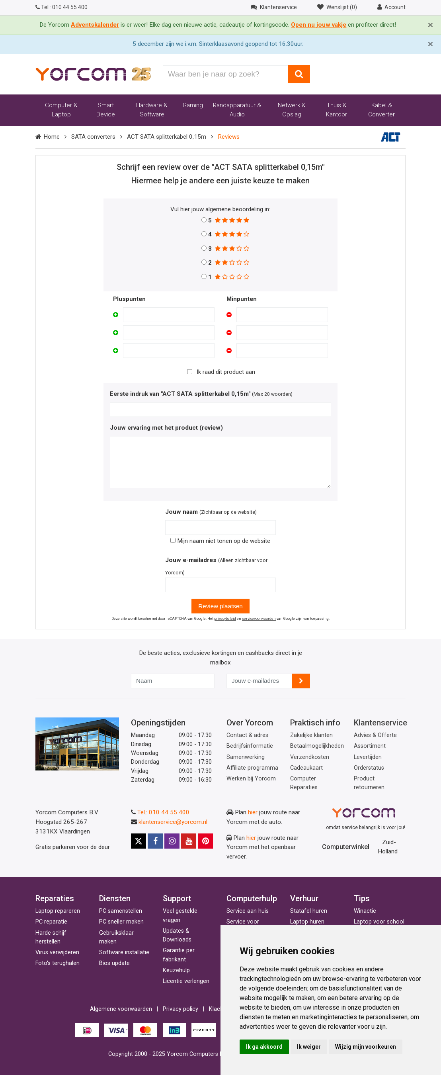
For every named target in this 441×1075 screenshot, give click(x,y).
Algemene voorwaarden (121, 1009)
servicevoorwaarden (259, 619)
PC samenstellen (120, 911)
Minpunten (241, 299)
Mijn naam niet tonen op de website (220, 540)
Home (51, 136)
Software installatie (124, 952)
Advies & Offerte (375, 735)
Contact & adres (247, 735)
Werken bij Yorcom (251, 778)
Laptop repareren (57, 911)
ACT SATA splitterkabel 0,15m (166, 136)
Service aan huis (247, 911)
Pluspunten (129, 299)
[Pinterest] (205, 841)
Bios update (114, 963)
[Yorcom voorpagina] (93, 73)
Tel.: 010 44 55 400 (163, 812)
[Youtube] (188, 841)
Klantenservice (380, 722)
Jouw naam (181, 511)
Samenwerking (245, 757)
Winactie (365, 911)
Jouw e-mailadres (191, 560)
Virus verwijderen (57, 952)
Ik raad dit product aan (226, 371)
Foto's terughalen (57, 963)
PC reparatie (51, 921)
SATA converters (93, 136)
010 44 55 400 (61, 7)
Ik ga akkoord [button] (264, 1047)
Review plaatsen (220, 606)
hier (253, 812)
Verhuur (304, 898)
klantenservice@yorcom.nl (173, 821)
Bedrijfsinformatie (249, 746)
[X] (138, 841)
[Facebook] (155, 841)
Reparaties (54, 898)
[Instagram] (172, 841)
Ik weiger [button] (309, 1047)
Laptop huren (307, 921)
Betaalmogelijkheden (317, 746)
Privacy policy (180, 1009)
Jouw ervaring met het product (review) (166, 427)
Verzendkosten (309, 757)
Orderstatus (369, 767)
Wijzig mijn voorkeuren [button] (365, 1047)
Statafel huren (308, 911)
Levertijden (368, 757)
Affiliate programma (252, 767)
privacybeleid (225, 619)
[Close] (430, 24)
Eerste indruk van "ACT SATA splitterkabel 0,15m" (180, 393)
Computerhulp (251, 898)
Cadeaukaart (306, 767)
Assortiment (370, 746)
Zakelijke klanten (311, 735)
